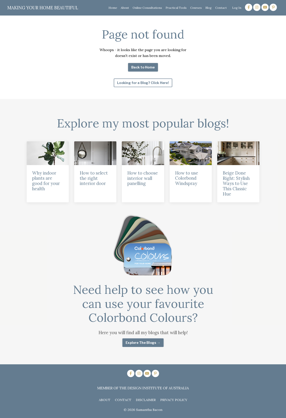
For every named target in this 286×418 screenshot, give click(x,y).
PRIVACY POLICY (173, 400)
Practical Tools (176, 7)
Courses (196, 7)
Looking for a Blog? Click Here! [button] (143, 83)
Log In (236, 7)
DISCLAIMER (146, 400)
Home (113, 7)
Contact (221, 7)
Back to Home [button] (143, 67)
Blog (208, 7)
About (125, 7)
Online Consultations (147, 7)
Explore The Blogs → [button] (143, 343)
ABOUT (104, 400)
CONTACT (123, 400)
